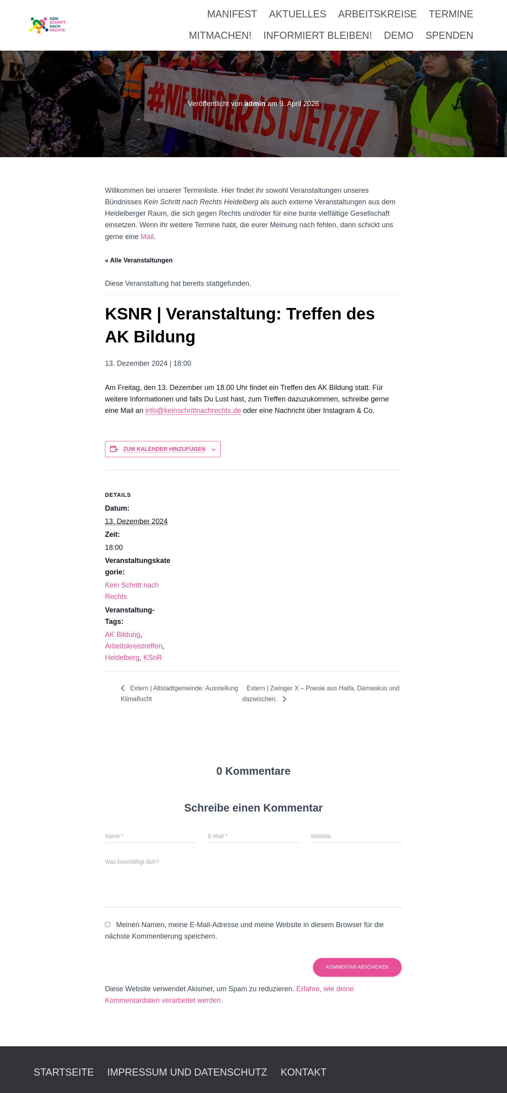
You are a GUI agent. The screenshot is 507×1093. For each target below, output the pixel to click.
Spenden (449, 35)
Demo (399, 35)
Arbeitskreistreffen (133, 646)
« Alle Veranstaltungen (139, 260)
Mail (147, 237)
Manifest (232, 13)
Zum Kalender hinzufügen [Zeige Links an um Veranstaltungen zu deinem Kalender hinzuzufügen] (164, 449)
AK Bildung (122, 635)
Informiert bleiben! (317, 35)
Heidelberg (122, 658)
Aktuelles (297, 13)
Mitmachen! (220, 35)
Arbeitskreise (377, 13)
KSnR (152, 658)
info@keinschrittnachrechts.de (193, 410)
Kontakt (303, 1072)
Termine (451, 13)
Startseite (64, 1072)
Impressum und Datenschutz (187, 1072)
